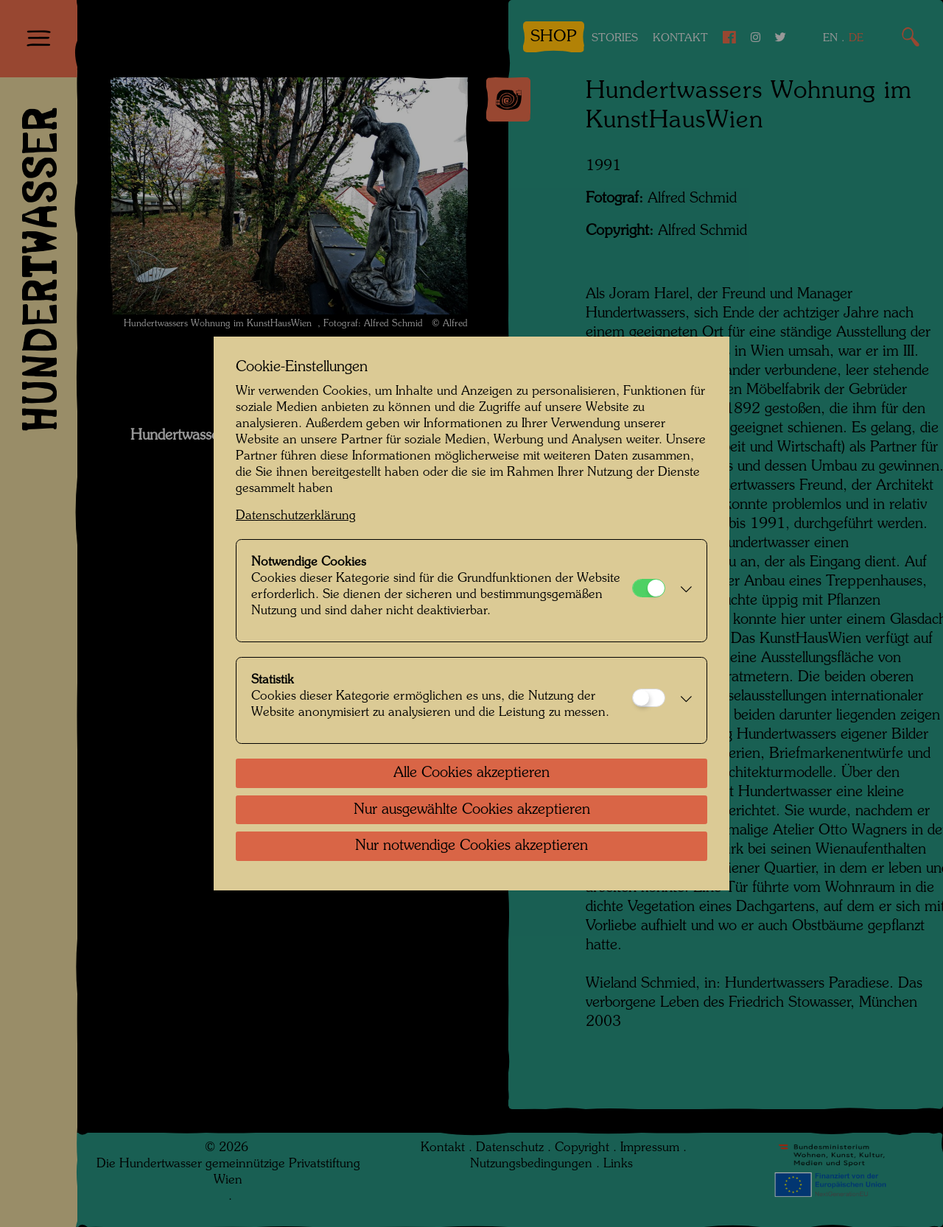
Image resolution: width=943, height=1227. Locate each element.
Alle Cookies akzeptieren (471, 773)
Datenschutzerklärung (296, 516)
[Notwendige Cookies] (648, 588)
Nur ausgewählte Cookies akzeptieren (472, 810)
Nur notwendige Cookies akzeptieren (471, 846)
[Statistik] (648, 698)
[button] (682, 591)
